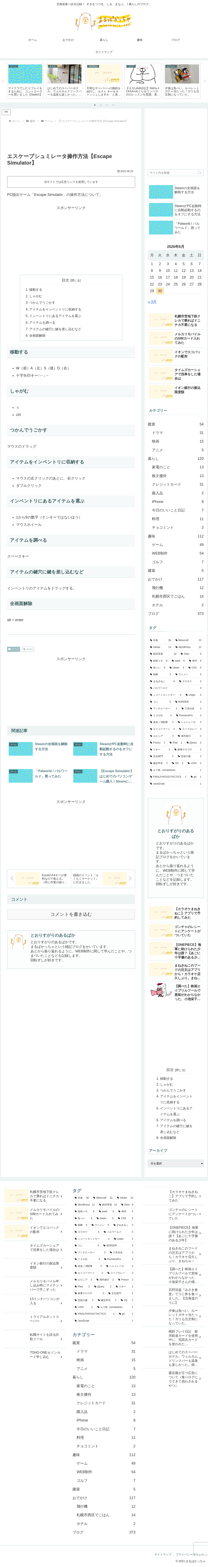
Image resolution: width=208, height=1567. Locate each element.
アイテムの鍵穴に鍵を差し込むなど (55, 329)
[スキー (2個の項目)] (160, 750)
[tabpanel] (25, 81)
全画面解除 (37, 335)
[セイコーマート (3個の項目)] (162, 729)
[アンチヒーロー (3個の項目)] (163, 709)
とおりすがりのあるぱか (52, 935)
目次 (65, 280)
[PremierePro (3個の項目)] (188, 716)
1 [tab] (95, 105)
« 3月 (152, 302)
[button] (199, 172)
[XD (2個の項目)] (177, 763)
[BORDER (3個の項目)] (188, 702)
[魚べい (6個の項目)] (157, 668)
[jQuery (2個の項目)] (194, 743)
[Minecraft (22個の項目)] (188, 640)
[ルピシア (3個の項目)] (161, 736)
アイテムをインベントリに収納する (55, 309)
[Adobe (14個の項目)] (160, 647)
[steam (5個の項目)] (177, 668)
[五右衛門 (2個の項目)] (161, 756)
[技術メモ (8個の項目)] (158, 661)
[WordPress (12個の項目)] (188, 647)
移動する (35, 289)
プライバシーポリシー (190, 1554)
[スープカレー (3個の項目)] (190, 729)
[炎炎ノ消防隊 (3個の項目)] (161, 722)
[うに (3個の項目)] (160, 702)
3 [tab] (107, 105)
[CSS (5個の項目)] (195, 668)
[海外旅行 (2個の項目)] (189, 736)
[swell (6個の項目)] (178, 661)
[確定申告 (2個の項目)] (158, 763)
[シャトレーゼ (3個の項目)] (189, 722)
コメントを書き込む (71, 914)
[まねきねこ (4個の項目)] (162, 681)
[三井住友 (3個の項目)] (191, 709)
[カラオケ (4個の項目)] (190, 681)
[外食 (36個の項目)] (160, 640)
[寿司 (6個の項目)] (195, 661)
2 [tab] (101, 105)
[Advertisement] (71, 136)
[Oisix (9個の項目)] (191, 654)
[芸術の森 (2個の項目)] (189, 756)
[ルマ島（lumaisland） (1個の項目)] (175, 770)
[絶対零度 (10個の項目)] (163, 654)
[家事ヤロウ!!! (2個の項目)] (188, 750)
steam (28, 649)
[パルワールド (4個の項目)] (175, 688)
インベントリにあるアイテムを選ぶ (55, 316)
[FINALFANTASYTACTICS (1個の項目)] (168, 777)
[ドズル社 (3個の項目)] (160, 716)
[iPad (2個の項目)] (176, 743)
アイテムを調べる (42, 322)
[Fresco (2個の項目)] (157, 743)
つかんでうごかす (42, 302)
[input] (176, 172)
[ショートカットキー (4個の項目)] (165, 695)
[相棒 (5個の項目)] (160, 675)
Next (205, 81)
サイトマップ (162, 1554)
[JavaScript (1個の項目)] (175, 784)
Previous (3, 81)
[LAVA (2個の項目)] (194, 763)
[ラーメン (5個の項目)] (188, 675)
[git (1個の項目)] (196, 777)
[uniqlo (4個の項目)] (193, 695)
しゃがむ (35, 296)
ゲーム (13, 649)
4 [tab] (113, 105)
